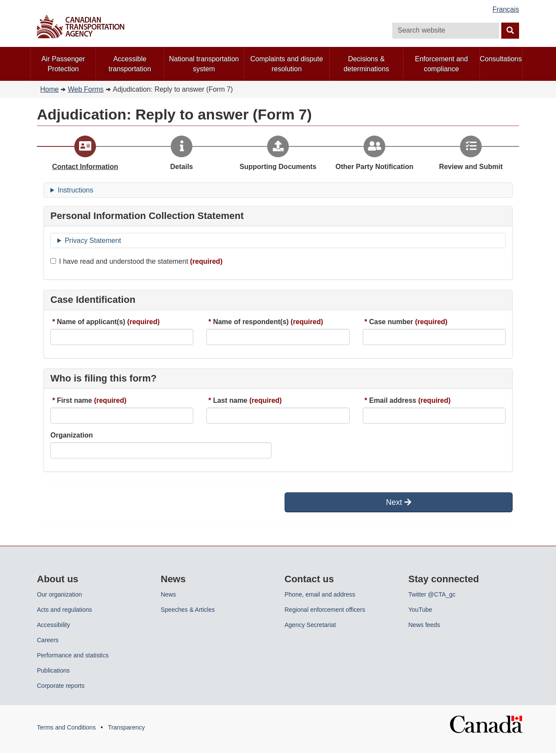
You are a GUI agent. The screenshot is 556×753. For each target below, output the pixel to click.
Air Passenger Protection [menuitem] (63, 64)
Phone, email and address (320, 594)
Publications (53, 670)
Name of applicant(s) (91, 321)
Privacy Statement (93, 240)
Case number (391, 321)
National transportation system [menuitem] (204, 64)
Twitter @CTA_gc (432, 594)
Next (398, 502)
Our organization (59, 594)
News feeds (424, 624)
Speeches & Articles (188, 609)
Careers (48, 640)
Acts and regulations (64, 609)
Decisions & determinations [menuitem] (366, 64)
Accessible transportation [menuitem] (130, 64)
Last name (230, 400)
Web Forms (85, 89)
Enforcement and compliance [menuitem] (441, 64)
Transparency (126, 727)
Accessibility (53, 624)
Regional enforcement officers (325, 609)
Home (49, 89)
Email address (393, 400)
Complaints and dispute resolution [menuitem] (286, 64)
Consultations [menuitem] (501, 59)
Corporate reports (61, 685)
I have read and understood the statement (119, 261)
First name (74, 400)
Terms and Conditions (66, 727)
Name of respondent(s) (250, 321)
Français (506, 9)
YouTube (420, 609)
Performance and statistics (73, 655)
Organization (71, 435)
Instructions (75, 190)
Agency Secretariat (310, 624)
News (168, 594)
